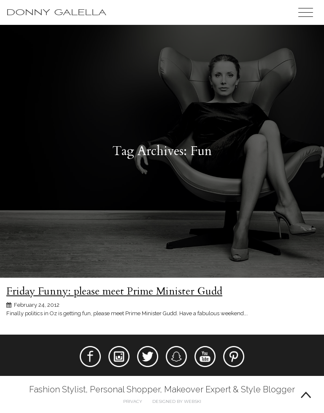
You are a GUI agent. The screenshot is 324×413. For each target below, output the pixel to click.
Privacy (132, 401)
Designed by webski (176, 401)
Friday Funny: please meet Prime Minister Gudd (114, 291)
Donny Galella (56, 12)
